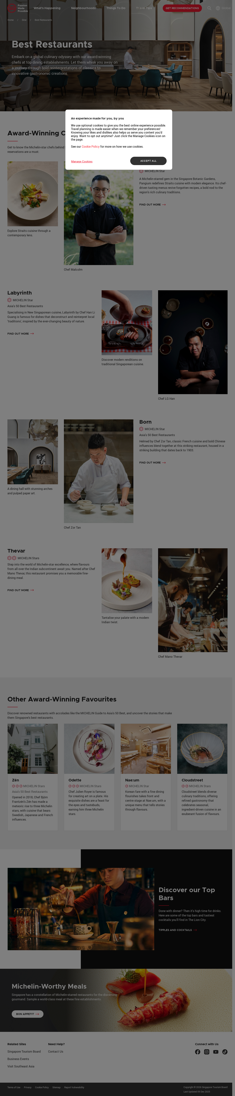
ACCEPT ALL (148, 160)
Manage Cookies (82, 161)
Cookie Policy (91, 146)
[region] (118, 140)
